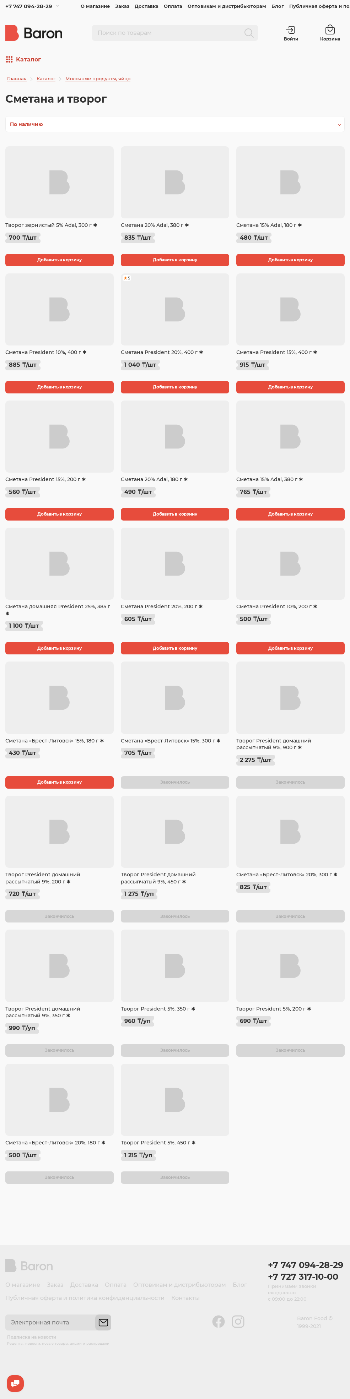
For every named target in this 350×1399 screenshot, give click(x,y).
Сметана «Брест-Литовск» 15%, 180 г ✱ (54, 740)
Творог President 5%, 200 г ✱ (273, 1009)
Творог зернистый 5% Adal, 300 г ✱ (51, 225)
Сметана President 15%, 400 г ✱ (276, 352)
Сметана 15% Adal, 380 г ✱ (269, 479)
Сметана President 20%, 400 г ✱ (162, 352)
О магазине (95, 6)
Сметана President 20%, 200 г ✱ (162, 606)
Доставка (146, 6)
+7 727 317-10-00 (303, 1277)
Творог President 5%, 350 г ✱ (158, 1009)
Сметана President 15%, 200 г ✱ (45, 479)
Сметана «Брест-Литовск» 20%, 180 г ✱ (55, 1142)
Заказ (122, 6)
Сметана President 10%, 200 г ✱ (276, 606)
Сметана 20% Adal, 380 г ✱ (155, 225)
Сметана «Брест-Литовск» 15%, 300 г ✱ (171, 740)
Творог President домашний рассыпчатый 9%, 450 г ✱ (158, 878)
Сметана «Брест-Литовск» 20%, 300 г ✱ (287, 874)
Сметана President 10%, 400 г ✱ (46, 352)
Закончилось (175, 782)
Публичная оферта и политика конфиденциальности (85, 1298)
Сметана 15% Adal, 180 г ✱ (269, 225)
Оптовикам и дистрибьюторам (227, 6)
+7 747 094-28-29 (28, 6)
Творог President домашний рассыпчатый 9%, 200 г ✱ (42, 878)
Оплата (173, 6)
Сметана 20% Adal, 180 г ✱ (154, 479)
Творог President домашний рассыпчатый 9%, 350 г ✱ (42, 1012)
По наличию (26, 124)
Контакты (185, 1298)
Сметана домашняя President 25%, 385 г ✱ (57, 610)
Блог (277, 6)
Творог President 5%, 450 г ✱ (158, 1142)
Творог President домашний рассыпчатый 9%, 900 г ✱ (273, 744)
